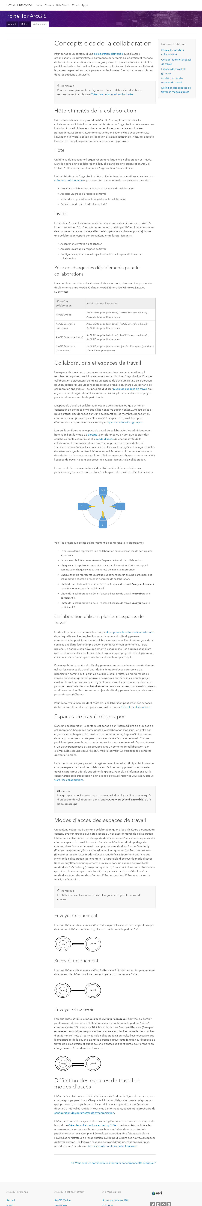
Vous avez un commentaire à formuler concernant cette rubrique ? (115, 1162)
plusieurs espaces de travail (130, 388)
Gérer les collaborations (135, 707)
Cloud (75, 5)
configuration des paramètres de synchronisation (84, 1112)
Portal (39, 5)
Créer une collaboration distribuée (112, 94)
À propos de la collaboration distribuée (130, 632)
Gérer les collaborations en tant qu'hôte (92, 1125)
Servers (49, 5)
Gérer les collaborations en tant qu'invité (112, 1146)
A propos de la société (115, 1200)
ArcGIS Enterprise (19, 5)
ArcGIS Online (62, 1200)
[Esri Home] (156, 1193)
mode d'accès (105, 438)
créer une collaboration (68, 180)
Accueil (12, 24)
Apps (85, 5)
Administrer (40, 24)
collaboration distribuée (108, 53)
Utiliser (25, 24)
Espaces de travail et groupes (125, 422)
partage (92, 434)
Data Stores (62, 5)
